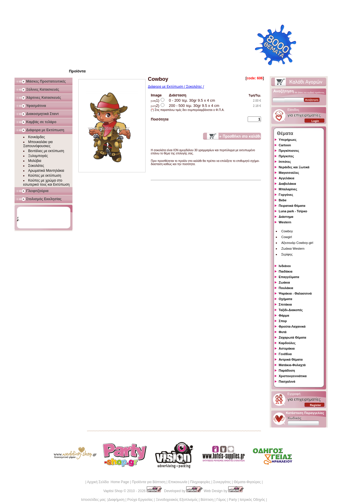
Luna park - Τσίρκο (293, 211)
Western (285, 222)
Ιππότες (285, 161)
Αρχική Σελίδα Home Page (108, 482)
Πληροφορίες (200, 482)
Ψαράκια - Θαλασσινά (295, 293)
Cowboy (287, 231)
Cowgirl (286, 237)
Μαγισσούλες (289, 172)
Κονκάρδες (36, 137)
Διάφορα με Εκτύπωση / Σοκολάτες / (176, 87)
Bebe (283, 200)
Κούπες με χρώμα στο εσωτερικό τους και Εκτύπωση (46, 182)
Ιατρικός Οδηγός (252, 500)
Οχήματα (285, 299)
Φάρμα (284, 315)
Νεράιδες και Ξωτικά (294, 167)
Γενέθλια (285, 354)
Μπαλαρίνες (288, 189)
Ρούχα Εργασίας (140, 500)
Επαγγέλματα (289, 277)
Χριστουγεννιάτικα (293, 376)
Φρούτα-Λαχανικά (292, 326)
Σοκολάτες (36, 166)
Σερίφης (287, 254)
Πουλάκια (286, 288)
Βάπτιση (207, 500)
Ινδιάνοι (285, 266)
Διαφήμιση (116, 500)
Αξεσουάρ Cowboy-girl (297, 242)
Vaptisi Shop (113, 491)
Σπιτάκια (285, 304)
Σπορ (283, 321)
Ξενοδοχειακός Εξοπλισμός (177, 500)
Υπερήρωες (288, 139)
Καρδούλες (287, 343)
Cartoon (285, 145)
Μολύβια (34, 161)
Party (233, 500)
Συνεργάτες (222, 482)
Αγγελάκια (286, 178)
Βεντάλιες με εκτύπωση (46, 151)
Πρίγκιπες (286, 156)
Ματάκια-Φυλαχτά (292, 365)
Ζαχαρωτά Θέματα (292, 337)
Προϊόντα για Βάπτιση (149, 482)
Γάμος (221, 500)
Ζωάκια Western (292, 248)
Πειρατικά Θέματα (292, 205)
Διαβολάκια (287, 183)
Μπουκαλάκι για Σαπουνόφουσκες (38, 144)
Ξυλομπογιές (38, 156)
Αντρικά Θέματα (290, 359)
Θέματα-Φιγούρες (247, 482)
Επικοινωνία (177, 482)
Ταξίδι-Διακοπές (291, 310)
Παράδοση (287, 370)
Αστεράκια (287, 348)
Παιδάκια (285, 271)
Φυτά (283, 332)
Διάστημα (286, 216)
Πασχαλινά (287, 381)
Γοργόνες (286, 194)
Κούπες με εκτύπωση (44, 176)
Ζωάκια (284, 282)
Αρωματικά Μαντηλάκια (46, 171)
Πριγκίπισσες (289, 150)
